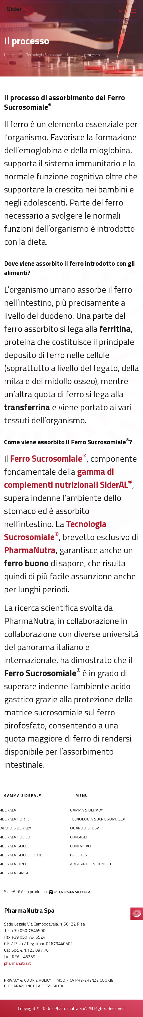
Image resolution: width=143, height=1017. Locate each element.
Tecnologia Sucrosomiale (55, 530)
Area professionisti (90, 864)
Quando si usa (85, 828)
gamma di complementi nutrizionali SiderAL (68, 478)
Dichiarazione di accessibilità (33, 986)
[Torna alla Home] (20, 11)
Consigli (78, 837)
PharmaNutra (29, 549)
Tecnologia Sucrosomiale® (98, 819)
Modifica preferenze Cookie (85, 980)
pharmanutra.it (17, 963)
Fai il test (79, 855)
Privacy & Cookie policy (27, 980)
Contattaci (80, 846)
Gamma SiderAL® (86, 810)
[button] (127, 11)
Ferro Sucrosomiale (48, 458)
